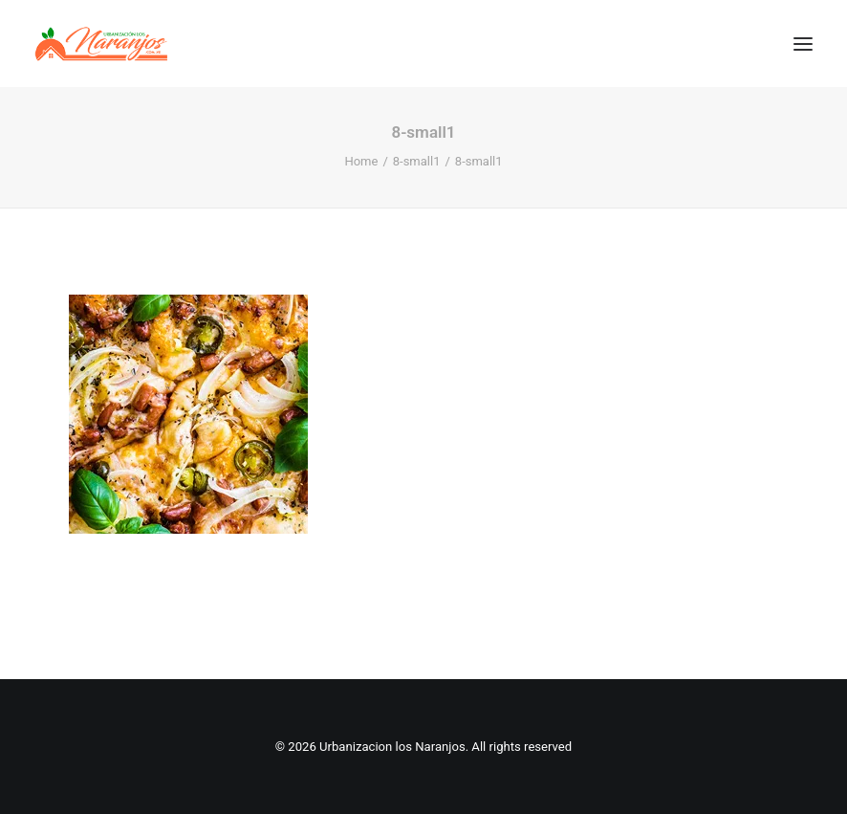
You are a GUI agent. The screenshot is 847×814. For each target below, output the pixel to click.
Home (361, 161)
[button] (803, 43)
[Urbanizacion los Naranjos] (101, 43)
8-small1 (417, 161)
